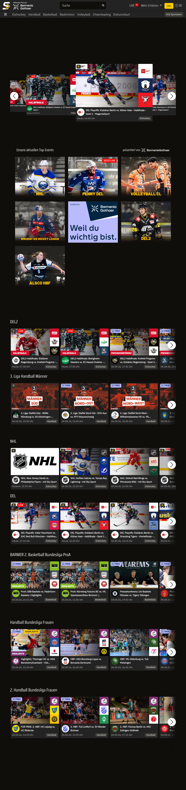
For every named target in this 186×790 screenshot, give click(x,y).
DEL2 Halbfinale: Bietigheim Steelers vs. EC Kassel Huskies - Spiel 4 (55, 108)
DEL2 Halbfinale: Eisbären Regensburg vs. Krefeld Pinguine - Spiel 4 (21, 106)
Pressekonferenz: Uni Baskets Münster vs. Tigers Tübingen (135, 593)
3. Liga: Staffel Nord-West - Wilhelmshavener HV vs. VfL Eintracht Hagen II (134, 415)
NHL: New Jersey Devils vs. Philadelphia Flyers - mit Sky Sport (39, 480)
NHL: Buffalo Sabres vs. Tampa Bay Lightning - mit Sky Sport (88, 480)
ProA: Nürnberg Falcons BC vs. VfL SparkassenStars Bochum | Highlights (88, 593)
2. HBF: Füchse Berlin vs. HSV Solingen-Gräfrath (135, 728)
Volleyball (83, 14)
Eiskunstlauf (121, 14)
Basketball (50, 14)
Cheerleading (102, 14)
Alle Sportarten (174, 14)
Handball (34, 14)
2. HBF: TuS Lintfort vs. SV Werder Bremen (88, 728)
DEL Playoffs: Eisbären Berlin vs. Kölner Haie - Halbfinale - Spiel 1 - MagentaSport (116, 112)
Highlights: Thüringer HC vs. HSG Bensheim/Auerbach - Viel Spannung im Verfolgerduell (38, 661)
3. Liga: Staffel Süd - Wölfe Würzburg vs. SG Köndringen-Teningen (36, 415)
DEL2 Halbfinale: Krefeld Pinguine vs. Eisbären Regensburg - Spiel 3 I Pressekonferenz (138, 360)
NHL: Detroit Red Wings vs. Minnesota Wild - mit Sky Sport (136, 480)
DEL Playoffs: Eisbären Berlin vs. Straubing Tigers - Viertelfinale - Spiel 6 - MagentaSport (137, 534)
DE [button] (178, 5)
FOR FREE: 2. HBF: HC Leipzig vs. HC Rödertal (38, 728)
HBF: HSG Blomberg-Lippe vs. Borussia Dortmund (85, 661)
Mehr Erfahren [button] (150, 5)
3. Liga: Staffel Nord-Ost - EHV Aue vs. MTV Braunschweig (88, 415)
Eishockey (19, 14)
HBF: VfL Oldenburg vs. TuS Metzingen (134, 661)
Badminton (67, 14)
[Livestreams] (93, 266)
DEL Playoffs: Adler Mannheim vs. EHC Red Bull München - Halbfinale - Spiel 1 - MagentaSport (39, 534)
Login (169, 6)
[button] (14, 96)
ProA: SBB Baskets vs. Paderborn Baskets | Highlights (38, 593)
